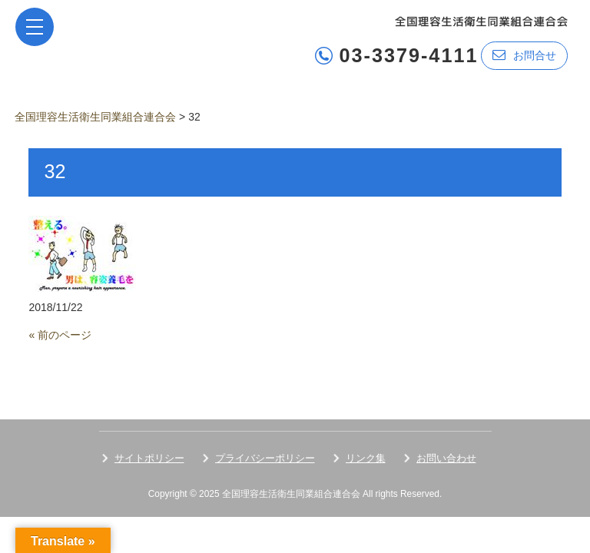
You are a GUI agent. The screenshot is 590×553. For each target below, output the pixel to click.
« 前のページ (59, 335)
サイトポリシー (149, 458)
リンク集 (366, 458)
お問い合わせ (446, 458)
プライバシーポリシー (265, 458)
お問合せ (524, 54)
